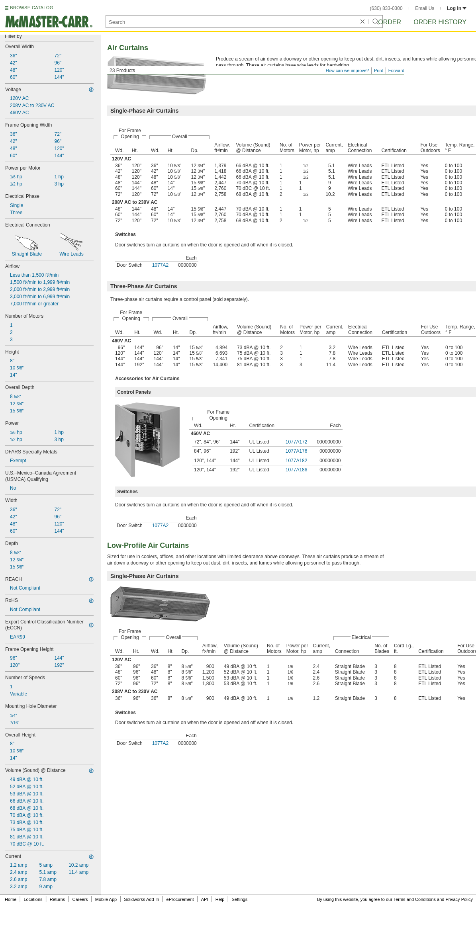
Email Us (424, 8)
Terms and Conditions (415, 899)
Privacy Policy (459, 899)
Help (220, 899)
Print (378, 70)
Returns (57, 899)
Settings (239, 899)
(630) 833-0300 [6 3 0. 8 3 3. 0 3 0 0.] (386, 8)
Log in (456, 8)
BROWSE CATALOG (31, 7)
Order (389, 22)
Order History (439, 22)
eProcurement (180, 899)
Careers (80, 899)
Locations (33, 899)
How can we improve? (347, 70)
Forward (396, 70)
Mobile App (106, 899)
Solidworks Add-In (141, 899)
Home (10, 899)
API (204, 899)
